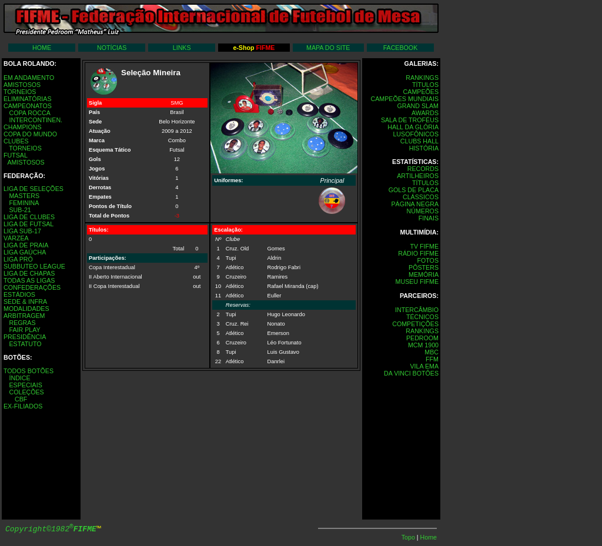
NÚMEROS (423, 211)
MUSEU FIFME (417, 281)
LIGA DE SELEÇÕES (33, 188)
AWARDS (425, 112)
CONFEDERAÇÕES (32, 287)
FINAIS (429, 218)
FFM (432, 359)
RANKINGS (422, 77)
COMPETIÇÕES (415, 323)
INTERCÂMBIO (417, 309)
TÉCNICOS (422, 316)
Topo (409, 537)
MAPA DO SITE (328, 47)
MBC (431, 352)
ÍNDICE (19, 377)
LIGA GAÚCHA (25, 252)
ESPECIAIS (25, 384)
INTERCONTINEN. (35, 119)
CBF (21, 399)
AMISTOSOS (22, 84)
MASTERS (24, 195)
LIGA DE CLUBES (29, 216)
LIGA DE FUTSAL (28, 223)
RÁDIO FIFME (418, 253)
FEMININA (24, 202)
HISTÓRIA (424, 148)
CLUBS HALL (419, 141)
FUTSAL (16, 155)
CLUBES (16, 141)
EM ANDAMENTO (29, 77)
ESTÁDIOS (19, 294)
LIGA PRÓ (18, 259)
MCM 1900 (423, 345)
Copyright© (50, 529)
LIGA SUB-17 (22, 231)
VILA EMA (424, 366)
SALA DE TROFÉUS (410, 119)
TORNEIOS (20, 91)
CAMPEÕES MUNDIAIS (405, 98)
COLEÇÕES (26, 392)
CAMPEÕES (421, 91)
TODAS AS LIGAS (29, 280)
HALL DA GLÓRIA (413, 126)
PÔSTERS (424, 267)
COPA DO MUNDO (30, 134)
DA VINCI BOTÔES (411, 373)
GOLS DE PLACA (414, 189)
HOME (41, 47)
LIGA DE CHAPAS (29, 273)
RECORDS (423, 168)
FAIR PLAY (24, 329)
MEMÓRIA (424, 274)
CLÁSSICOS (421, 196)
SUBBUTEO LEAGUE (34, 266)
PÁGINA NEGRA (415, 203)
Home (428, 537)
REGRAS (22, 322)
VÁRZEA (16, 238)
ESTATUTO (25, 343)
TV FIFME (424, 246)
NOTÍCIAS (111, 47)
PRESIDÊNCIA (25, 336)
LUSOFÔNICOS (416, 134)
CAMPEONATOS (28, 105)
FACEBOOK (400, 47)
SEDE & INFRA (25, 301)
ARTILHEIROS (418, 175)
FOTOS (428, 260)
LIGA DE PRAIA (26, 245)
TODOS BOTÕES (28, 370)
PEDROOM (422, 337)
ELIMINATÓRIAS (28, 98)
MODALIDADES (26, 308)
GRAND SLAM (418, 105)
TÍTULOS (425, 84)
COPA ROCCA (29, 112)
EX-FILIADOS (23, 406)
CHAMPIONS (23, 126)
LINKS (182, 47)
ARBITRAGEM (24, 315)
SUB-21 (20, 209)
